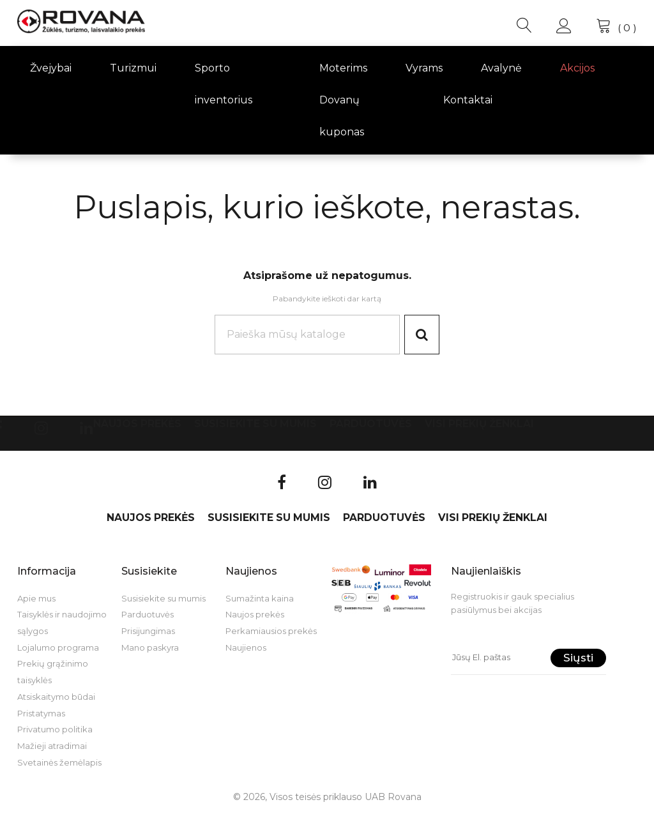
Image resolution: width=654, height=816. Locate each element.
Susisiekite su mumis (255, 425)
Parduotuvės (371, 425)
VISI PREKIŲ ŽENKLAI (479, 425)
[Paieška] (306, 335)
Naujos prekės (137, 425)
